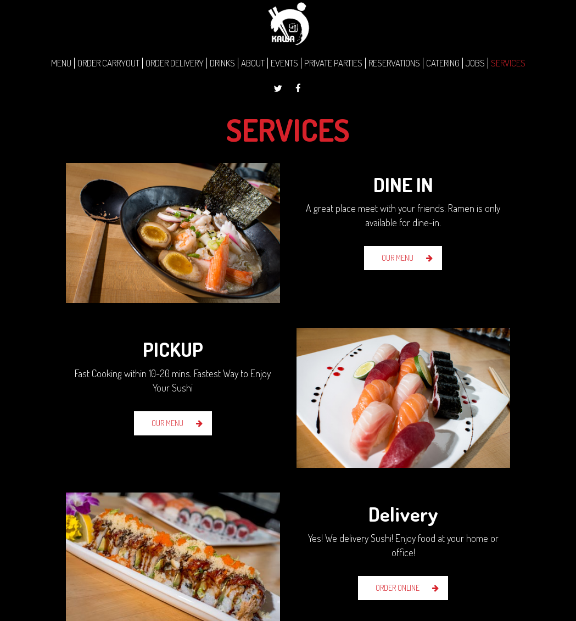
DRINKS (222, 63)
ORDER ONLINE (398, 587)
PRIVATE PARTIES (333, 63)
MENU (61, 63)
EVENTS (284, 63)
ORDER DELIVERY (175, 63)
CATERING (443, 63)
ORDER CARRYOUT (108, 63)
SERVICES (508, 63)
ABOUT (253, 63)
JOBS (475, 63)
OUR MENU (397, 257)
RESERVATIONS (394, 63)
